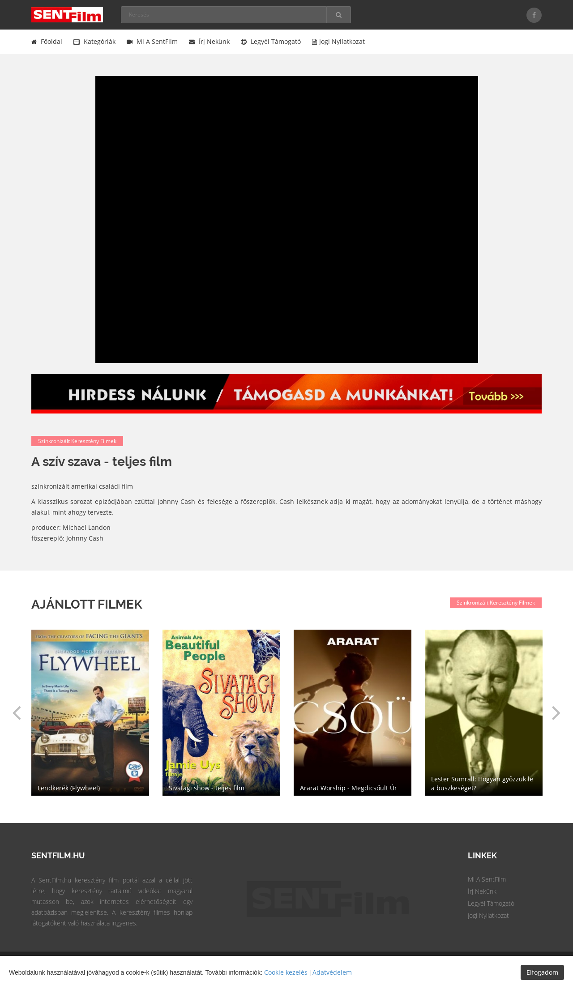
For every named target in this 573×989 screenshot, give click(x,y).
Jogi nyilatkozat (338, 41)
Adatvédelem (332, 972)
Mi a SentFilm (152, 41)
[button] (16, 712)
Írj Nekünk (482, 891)
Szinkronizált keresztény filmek (77, 441)
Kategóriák (94, 41)
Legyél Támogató (491, 903)
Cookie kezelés (286, 972)
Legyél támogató (271, 41)
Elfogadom (542, 972)
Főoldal (46, 41)
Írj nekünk (209, 41)
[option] (352, 713)
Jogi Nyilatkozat (488, 915)
